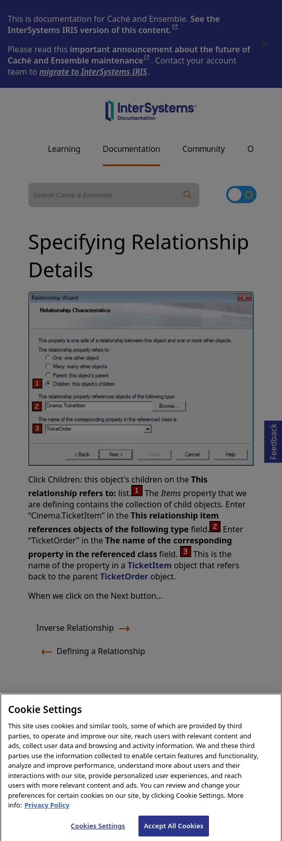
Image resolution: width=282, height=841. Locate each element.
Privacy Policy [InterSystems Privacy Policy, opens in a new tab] (46, 809)
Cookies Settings (98, 829)
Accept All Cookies (174, 829)
